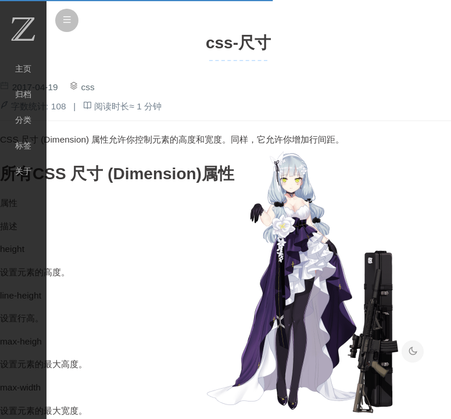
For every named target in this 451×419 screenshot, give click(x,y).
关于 (23, 171)
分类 (23, 120)
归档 (23, 94)
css (88, 87)
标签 (23, 145)
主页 (23, 68)
